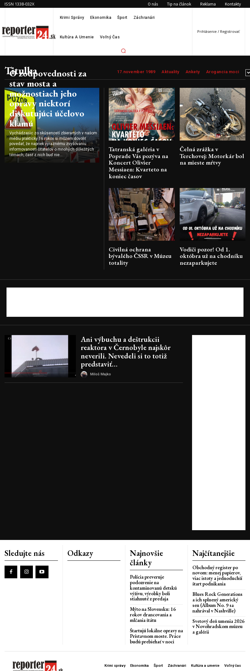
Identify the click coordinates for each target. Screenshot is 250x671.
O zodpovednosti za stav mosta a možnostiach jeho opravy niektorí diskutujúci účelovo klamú (50, 113)
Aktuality (170, 71)
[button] (123, 51)
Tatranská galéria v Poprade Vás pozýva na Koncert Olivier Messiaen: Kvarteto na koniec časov (141, 156)
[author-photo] (85, 346)
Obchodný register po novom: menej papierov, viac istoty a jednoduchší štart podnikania (217, 550)
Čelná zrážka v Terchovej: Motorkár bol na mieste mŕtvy (210, 151)
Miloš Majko (100, 346)
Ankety (193, 71)
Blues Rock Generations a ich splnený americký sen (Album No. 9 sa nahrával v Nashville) (216, 574)
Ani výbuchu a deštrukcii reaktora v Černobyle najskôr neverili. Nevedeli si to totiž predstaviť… (131, 330)
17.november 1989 (136, 71)
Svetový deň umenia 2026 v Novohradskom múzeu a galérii (217, 596)
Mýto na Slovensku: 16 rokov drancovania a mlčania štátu (156, 570)
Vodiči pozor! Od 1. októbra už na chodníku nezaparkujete (211, 239)
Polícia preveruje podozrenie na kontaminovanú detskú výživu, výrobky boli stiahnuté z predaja (156, 550)
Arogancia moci (222, 71)
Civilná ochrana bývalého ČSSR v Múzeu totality (141, 239)
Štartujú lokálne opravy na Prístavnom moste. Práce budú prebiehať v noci (153, 587)
